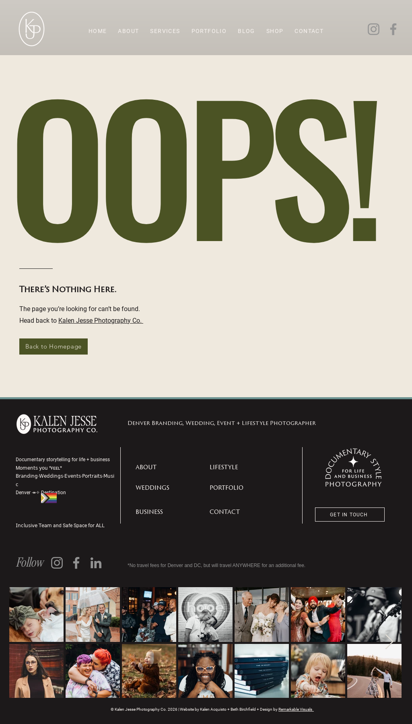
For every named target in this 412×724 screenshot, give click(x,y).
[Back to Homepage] (53, 346)
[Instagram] (373, 29)
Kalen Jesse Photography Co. (100, 320)
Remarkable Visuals (296, 709)
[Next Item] (389, 642)
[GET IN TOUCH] (350, 514)
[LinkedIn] (96, 563)
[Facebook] (393, 29)
